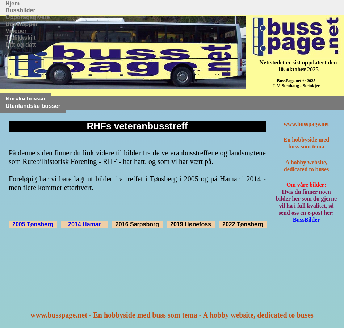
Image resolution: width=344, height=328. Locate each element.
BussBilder (306, 219)
